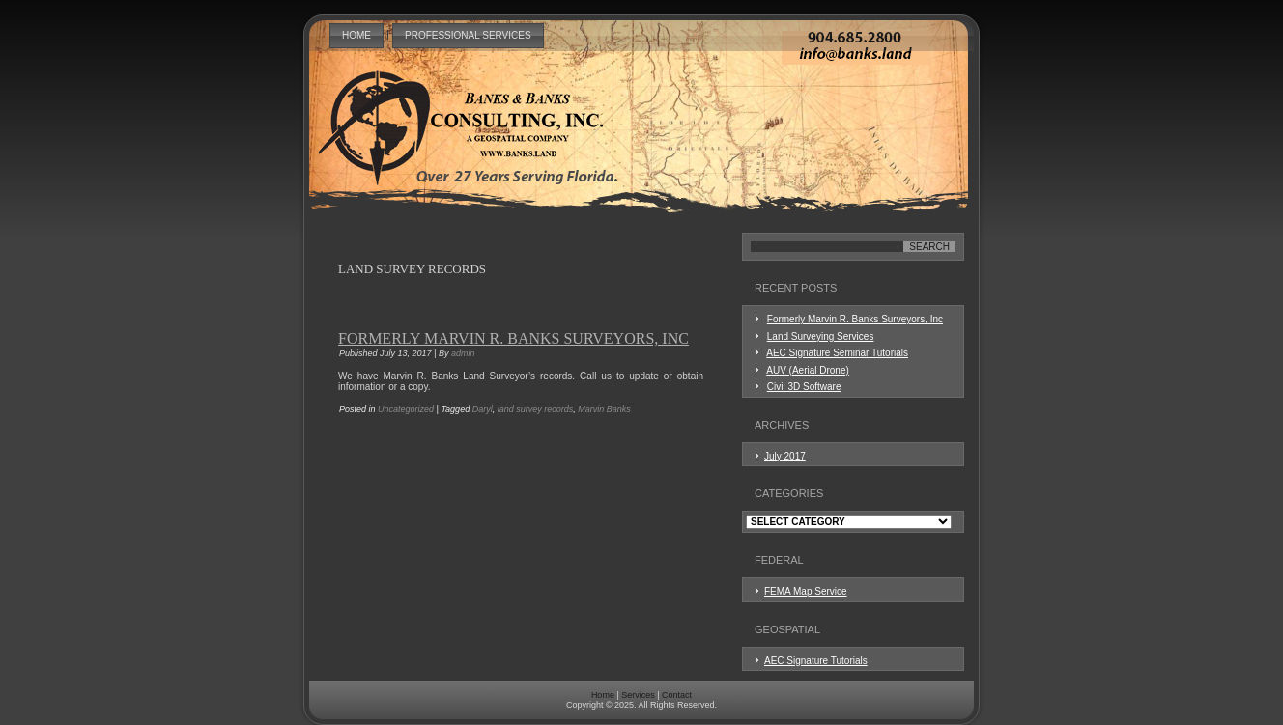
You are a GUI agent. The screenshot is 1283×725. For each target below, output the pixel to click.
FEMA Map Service (805, 591)
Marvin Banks (604, 409)
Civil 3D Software (804, 386)
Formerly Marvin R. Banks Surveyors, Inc (513, 338)
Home (356, 35)
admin (463, 353)
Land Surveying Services (820, 336)
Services (638, 695)
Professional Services (468, 35)
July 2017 (785, 456)
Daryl (482, 409)
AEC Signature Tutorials (816, 660)
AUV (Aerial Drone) (807, 370)
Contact (677, 695)
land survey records (536, 409)
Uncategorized (406, 409)
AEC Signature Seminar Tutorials (837, 353)
